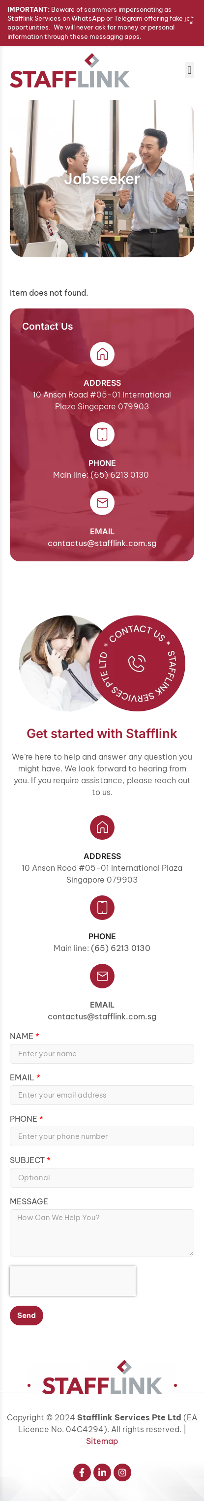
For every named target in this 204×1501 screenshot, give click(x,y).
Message (29, 1201)
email (102, 531)
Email (102, 1005)
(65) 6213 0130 (120, 948)
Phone (24, 1119)
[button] (189, 70)
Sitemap (102, 1441)
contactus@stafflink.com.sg (102, 543)
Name (22, 1036)
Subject (28, 1160)
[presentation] (73, 1281)
